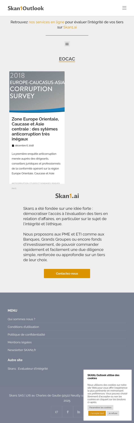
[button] (67, 43)
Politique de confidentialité (26, 334)
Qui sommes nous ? (21, 319)
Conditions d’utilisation (23, 327)
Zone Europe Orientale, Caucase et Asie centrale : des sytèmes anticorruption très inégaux (35, 128)
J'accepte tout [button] (97, 413)
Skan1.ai (70, 27)
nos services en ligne (46, 22)
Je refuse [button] (113, 413)
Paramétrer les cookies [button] (100, 407)
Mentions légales (20, 342)
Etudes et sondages (40, 183)
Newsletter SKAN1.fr (22, 350)
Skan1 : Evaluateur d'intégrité (28, 368)
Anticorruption (20, 183)
